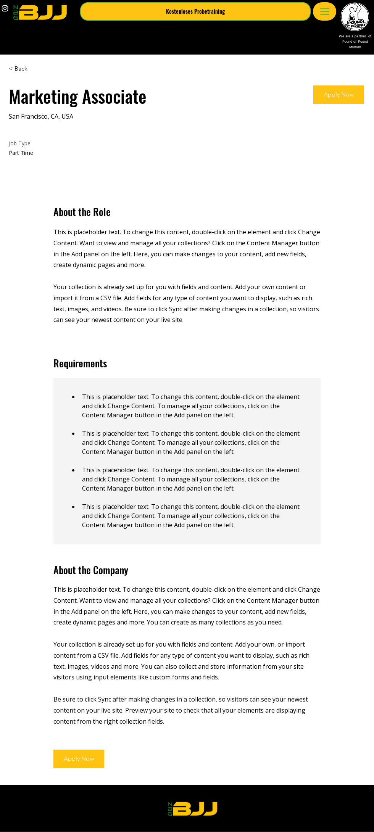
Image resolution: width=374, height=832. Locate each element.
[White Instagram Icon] (5, 8)
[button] (195, 11)
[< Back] (36, 69)
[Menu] (324, 11)
